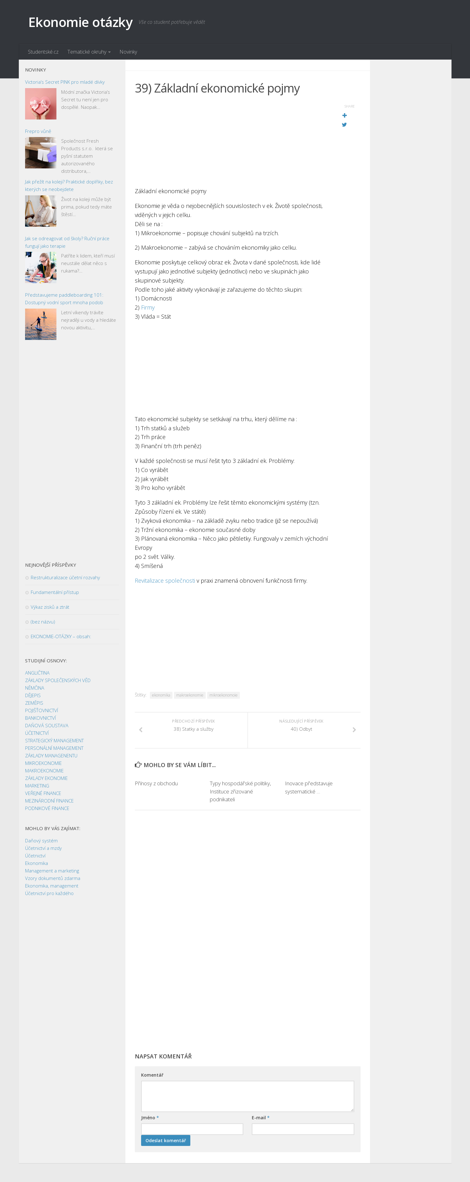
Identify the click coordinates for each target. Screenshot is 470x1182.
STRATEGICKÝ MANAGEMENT (54, 740)
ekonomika (161, 695)
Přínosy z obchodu (156, 783)
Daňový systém (41, 840)
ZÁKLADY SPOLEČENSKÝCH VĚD (58, 680)
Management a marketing (52, 870)
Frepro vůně (38, 131)
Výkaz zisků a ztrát (50, 607)
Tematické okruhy (86, 51)
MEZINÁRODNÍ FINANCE (49, 801)
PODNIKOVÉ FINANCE (47, 808)
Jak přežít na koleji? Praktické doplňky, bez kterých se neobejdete (69, 185)
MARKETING (37, 785)
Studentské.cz (43, 51)
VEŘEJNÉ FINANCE (43, 793)
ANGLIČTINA (37, 673)
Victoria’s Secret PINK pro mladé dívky (65, 82)
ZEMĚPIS (34, 703)
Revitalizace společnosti (166, 580)
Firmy (148, 307)
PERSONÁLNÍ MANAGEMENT (54, 748)
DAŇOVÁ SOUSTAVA (46, 725)
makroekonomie (189, 695)
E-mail (261, 1118)
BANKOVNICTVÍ (40, 718)
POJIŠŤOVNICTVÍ (41, 710)
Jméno (150, 1118)
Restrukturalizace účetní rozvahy (65, 577)
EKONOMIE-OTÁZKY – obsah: (61, 636)
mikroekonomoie (223, 695)
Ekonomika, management (51, 886)
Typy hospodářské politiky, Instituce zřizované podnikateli (240, 791)
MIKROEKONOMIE (43, 763)
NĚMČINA (34, 688)
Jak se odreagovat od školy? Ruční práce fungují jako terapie (67, 242)
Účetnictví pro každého (49, 893)
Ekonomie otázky (80, 22)
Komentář (152, 1075)
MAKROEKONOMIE (44, 770)
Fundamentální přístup (55, 592)
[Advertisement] (232, 143)
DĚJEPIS (33, 695)
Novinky (128, 51)
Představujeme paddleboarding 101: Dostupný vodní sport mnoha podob (64, 298)
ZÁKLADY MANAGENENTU (51, 755)
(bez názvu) (43, 621)
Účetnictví (35, 855)
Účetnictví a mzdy (43, 848)
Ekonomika (36, 863)
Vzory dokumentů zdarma (52, 878)
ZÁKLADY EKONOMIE (46, 778)
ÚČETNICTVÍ (37, 733)
